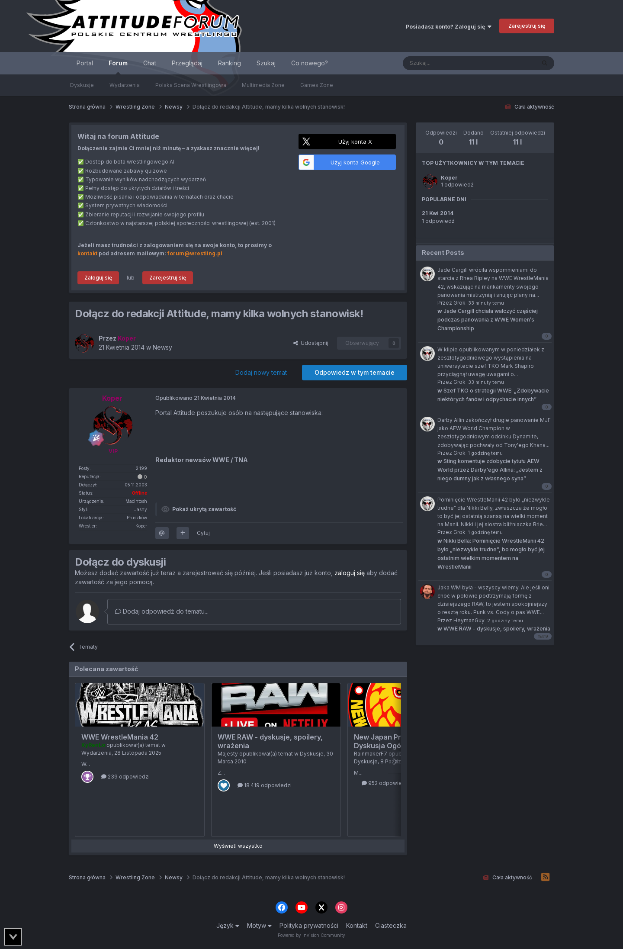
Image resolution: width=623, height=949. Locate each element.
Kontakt (356, 925)
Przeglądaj (187, 63)
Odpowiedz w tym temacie (355, 372)
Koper (449, 177)
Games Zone (316, 85)
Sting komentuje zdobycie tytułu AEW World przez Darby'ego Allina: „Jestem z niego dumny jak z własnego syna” (490, 470)
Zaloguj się (98, 277)
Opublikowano (195, 398)
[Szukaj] (447, 63)
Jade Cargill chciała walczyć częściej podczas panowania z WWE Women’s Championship (487, 319)
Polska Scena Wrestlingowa (190, 85)
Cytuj (203, 533)
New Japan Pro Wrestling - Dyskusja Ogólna (399, 741)
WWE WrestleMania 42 (119, 737)
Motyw (259, 925)
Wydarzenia (124, 85)
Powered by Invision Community (311, 935)
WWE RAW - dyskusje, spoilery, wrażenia (493, 628)
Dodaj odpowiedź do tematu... (162, 611)
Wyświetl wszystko (238, 846)
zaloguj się (349, 572)
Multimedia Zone (263, 85)
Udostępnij (310, 343)
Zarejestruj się (526, 26)
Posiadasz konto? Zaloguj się (448, 26)
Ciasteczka (391, 925)
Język (227, 925)
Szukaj (266, 63)
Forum (118, 66)
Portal (85, 63)
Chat (149, 63)
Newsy (162, 347)
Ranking (229, 63)
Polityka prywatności (308, 925)
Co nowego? (309, 63)
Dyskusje (82, 85)
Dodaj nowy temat (261, 372)
